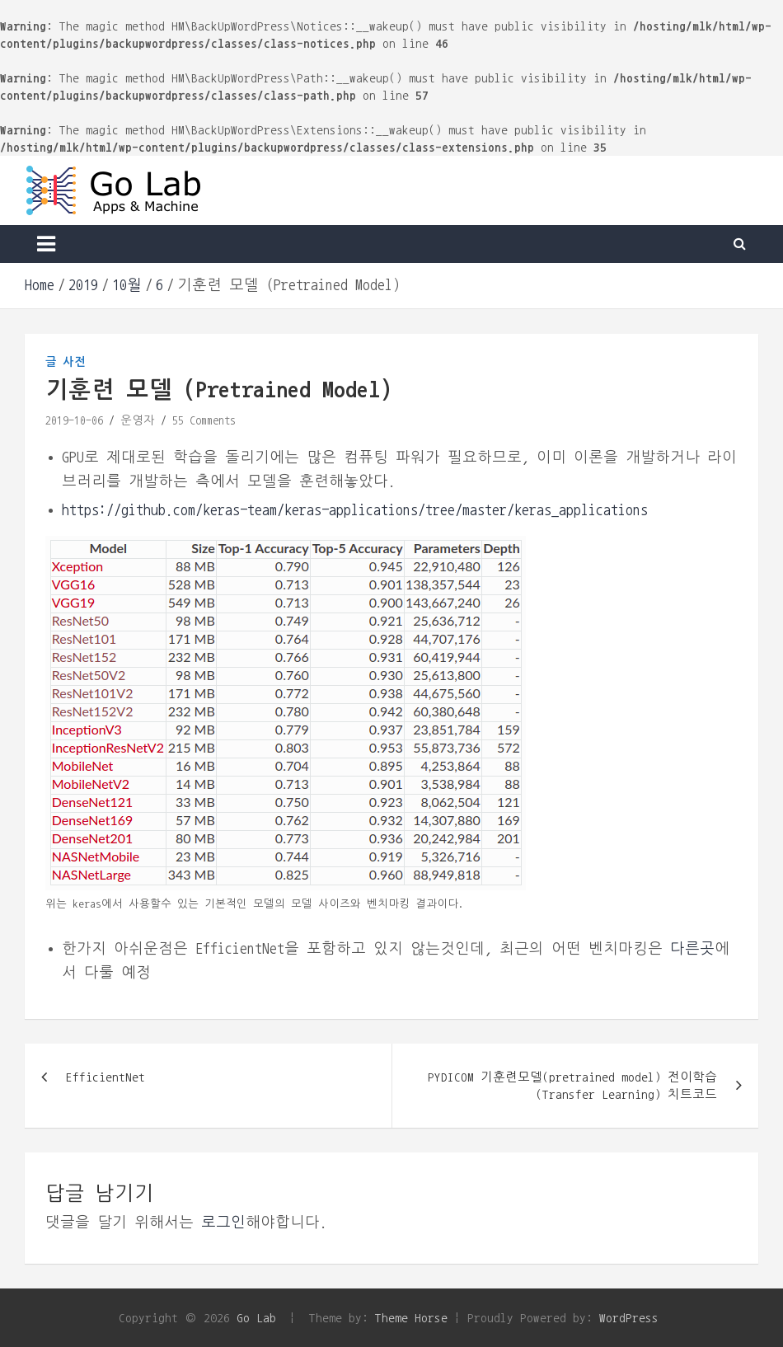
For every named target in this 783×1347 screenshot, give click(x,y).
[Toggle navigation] (46, 244)
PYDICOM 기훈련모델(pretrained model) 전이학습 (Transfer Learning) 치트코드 (572, 1086)
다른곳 (692, 948)
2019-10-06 (74, 420)
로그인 (223, 1222)
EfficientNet (105, 1077)
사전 (74, 362)
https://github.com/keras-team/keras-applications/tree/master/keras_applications (355, 510)
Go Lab (256, 1318)
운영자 (137, 420)
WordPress (629, 1318)
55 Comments (204, 420)
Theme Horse (411, 1318)
